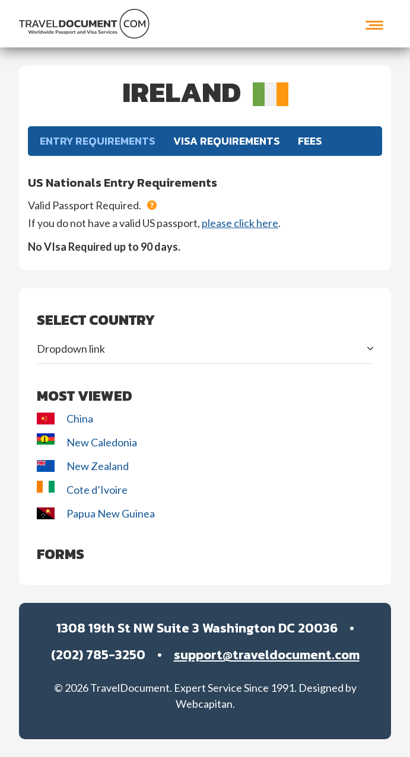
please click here (240, 222)
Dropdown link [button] (71, 348)
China (65, 418)
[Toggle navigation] (374, 24)
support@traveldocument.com (267, 655)
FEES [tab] (310, 141)
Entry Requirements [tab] (97, 141)
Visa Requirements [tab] (226, 141)
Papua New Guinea (96, 513)
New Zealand (84, 466)
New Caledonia (87, 441)
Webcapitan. (205, 703)
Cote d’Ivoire (83, 488)
